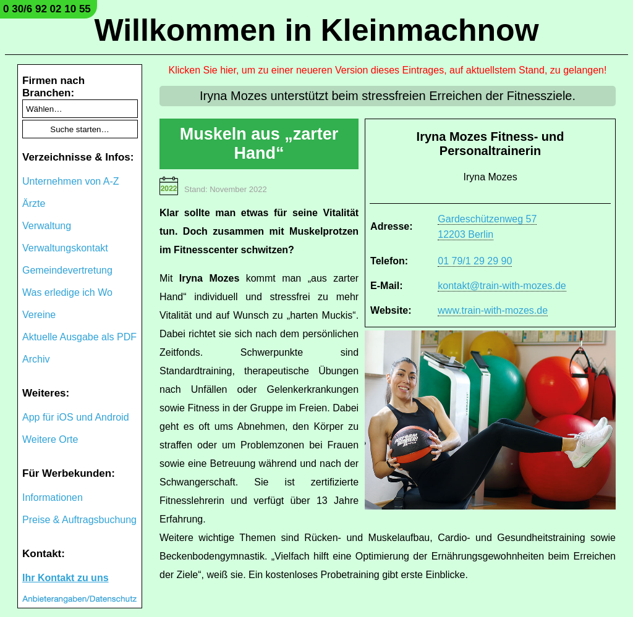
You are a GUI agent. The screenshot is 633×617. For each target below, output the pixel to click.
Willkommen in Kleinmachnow (316, 30)
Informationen (52, 497)
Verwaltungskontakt (65, 248)
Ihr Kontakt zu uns (65, 578)
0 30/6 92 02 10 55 (47, 9)
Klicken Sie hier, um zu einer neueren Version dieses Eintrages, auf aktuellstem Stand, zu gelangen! (388, 70)
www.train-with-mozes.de (493, 310)
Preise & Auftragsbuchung (79, 519)
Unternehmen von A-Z (70, 181)
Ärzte (33, 203)
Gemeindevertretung (67, 270)
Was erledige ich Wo (67, 292)
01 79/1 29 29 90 (475, 261)
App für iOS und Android (75, 417)
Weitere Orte (50, 439)
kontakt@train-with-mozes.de (502, 285)
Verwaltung (46, 225)
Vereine (39, 314)
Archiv (35, 359)
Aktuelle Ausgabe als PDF (79, 337)
